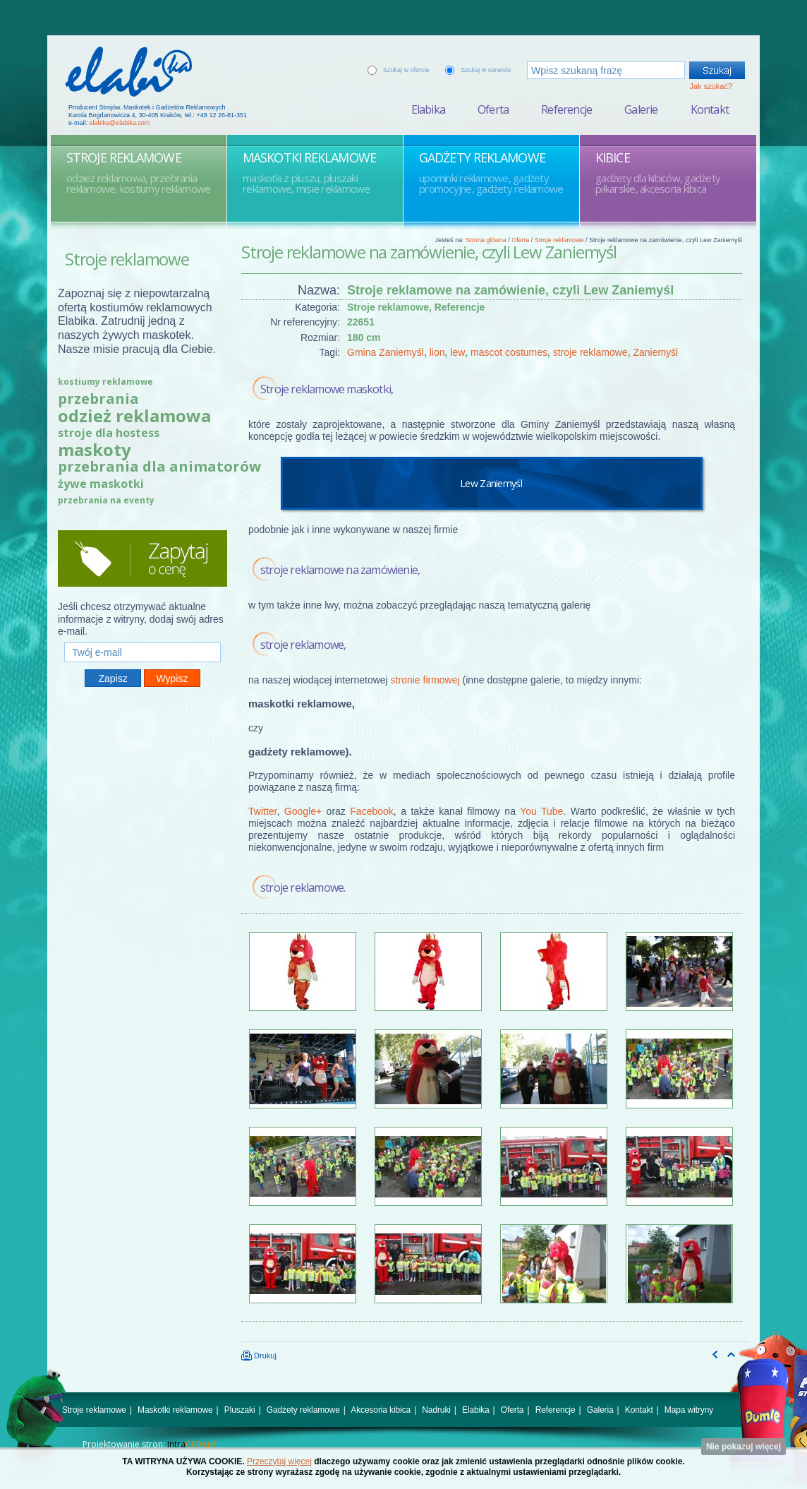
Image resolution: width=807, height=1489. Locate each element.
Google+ (303, 811)
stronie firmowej (425, 680)
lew (457, 352)
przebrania (98, 398)
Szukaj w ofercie (406, 69)
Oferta (493, 109)
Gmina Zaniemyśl (385, 352)
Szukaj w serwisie (486, 69)
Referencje (566, 109)
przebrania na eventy (106, 500)
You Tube (541, 811)
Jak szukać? (710, 86)
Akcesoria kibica (381, 1410)
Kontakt (710, 109)
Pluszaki (239, 1410)
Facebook (371, 811)
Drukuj (259, 1355)
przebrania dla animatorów (159, 466)
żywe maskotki (101, 483)
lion (437, 352)
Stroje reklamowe (559, 240)
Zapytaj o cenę (142, 558)
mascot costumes (509, 352)
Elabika (428, 109)
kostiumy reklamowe (105, 382)
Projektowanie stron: (149, 1444)
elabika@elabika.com (120, 122)
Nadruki (436, 1410)
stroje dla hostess (108, 433)
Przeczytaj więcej (279, 1461)
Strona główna (486, 240)
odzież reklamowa (134, 415)
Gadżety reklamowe (303, 1410)
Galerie (640, 109)
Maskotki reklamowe (175, 1410)
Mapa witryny (689, 1410)
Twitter (262, 811)
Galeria (600, 1410)
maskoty (94, 449)
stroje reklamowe (590, 352)
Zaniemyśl (655, 352)
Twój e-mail (142, 636)
